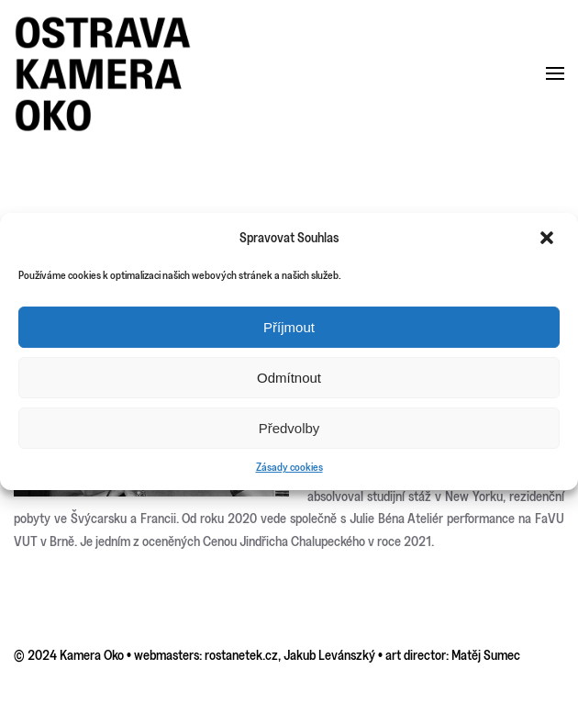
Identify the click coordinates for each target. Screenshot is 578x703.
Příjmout (289, 327)
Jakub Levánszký (329, 655)
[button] (549, 238)
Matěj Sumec (485, 655)
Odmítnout (289, 377)
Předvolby (289, 428)
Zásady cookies (289, 467)
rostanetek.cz (241, 655)
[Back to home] (103, 74)
